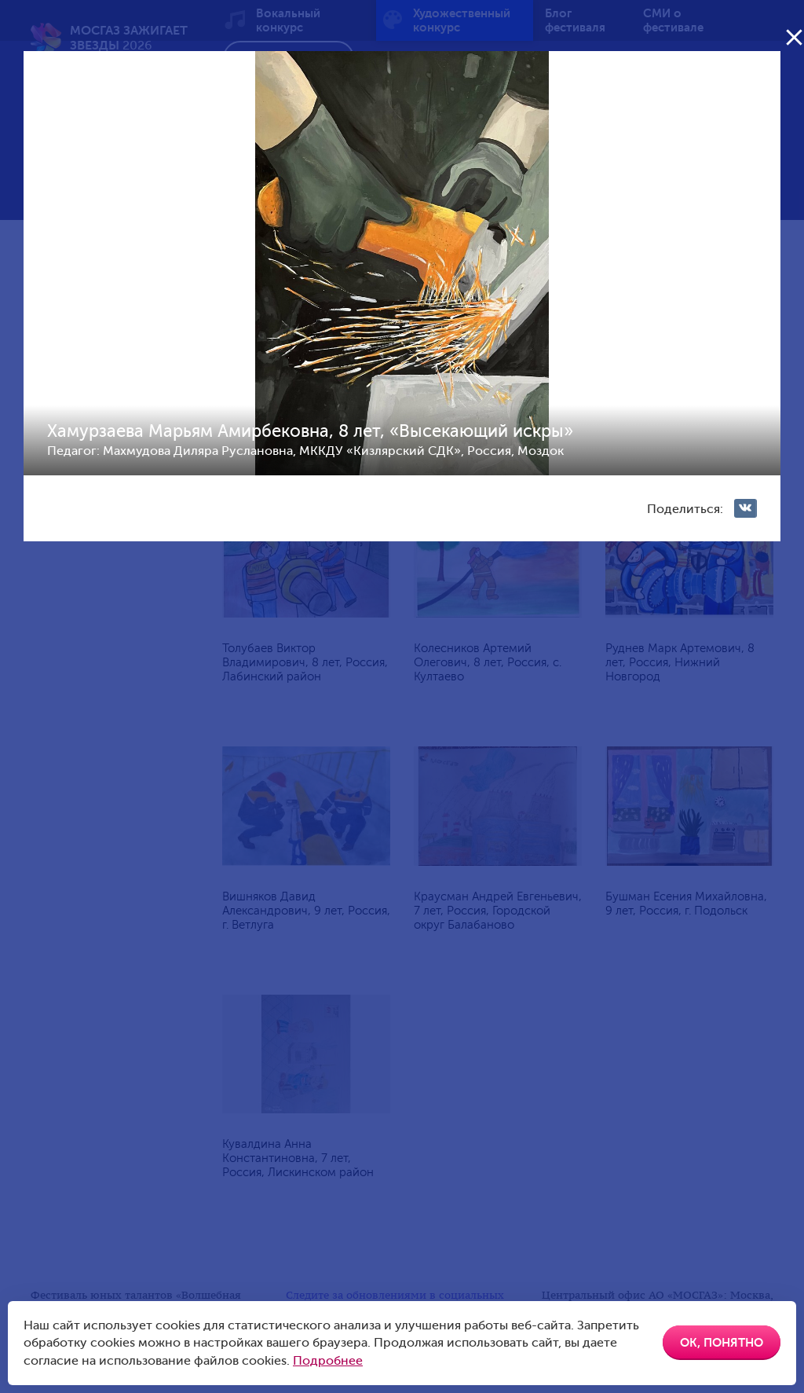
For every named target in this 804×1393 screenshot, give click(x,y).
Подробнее (328, 1360)
